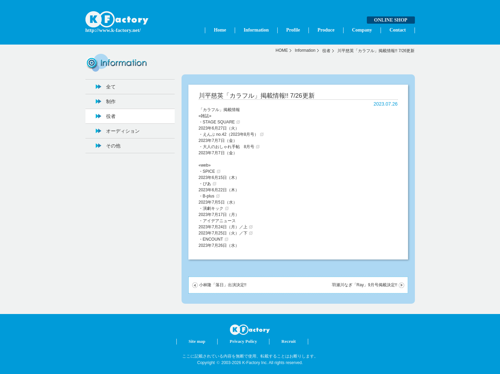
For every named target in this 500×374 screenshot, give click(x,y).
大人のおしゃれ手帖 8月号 (229, 146)
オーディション (123, 131)
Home (220, 30)
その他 (113, 145)
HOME (282, 50)
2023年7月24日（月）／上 (223, 227)
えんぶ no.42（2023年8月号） (231, 134)
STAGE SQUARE (219, 122)
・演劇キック (211, 208)
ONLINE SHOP (390, 20)
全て (111, 86)
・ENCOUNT (211, 239)
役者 (326, 50)
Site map (197, 341)
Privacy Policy (243, 341)
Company (362, 30)
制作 (111, 101)
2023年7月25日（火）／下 (223, 233)
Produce (326, 30)
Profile (293, 30)
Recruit (288, 341)
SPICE (209, 171)
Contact (397, 30)
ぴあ (207, 183)
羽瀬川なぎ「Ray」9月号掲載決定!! (364, 284)
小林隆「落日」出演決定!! (223, 284)
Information (256, 30)
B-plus (208, 196)
